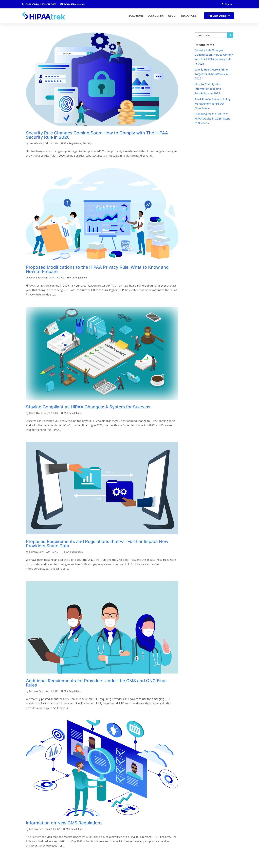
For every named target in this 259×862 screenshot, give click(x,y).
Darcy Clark (35, 413)
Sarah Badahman (38, 277)
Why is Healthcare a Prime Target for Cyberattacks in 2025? (211, 74)
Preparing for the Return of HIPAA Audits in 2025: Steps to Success (212, 118)
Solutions (136, 15)
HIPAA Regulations (71, 143)
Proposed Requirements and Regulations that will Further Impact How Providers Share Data (97, 543)
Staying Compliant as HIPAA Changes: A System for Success (88, 406)
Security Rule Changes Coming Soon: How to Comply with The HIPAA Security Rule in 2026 (97, 135)
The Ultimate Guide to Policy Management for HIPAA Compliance (212, 104)
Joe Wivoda (35, 143)
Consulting (156, 15)
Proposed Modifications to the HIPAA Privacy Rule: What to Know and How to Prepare (97, 269)
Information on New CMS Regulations (64, 822)
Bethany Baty (36, 551)
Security (87, 143)
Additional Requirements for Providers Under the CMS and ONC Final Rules (96, 683)
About (172, 15)
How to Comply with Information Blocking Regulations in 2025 (208, 89)
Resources (188, 15)
